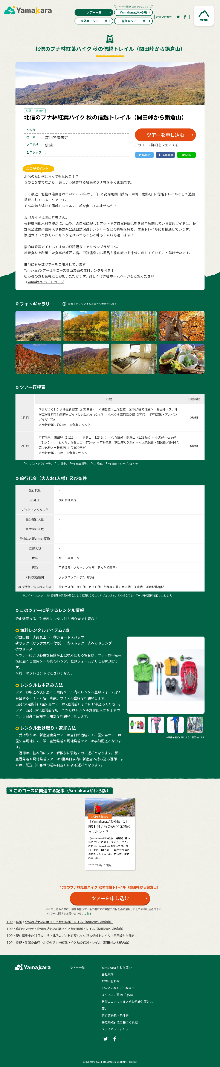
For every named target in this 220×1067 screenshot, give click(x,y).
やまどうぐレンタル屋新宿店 (58, 409)
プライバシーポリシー (117, 1029)
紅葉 (28, 110)
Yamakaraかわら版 (133, 11)
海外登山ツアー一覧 (96, 21)
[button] (204, 16)
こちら (88, 913)
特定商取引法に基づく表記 (120, 1022)
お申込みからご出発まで (118, 988)
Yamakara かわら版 (115, 967)
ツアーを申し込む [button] (165, 134)
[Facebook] (185, 17)
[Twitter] (178, 17)
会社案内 (108, 974)
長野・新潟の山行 (28, 942)
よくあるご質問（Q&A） (118, 995)
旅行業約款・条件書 (115, 1015)
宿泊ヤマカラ (25, 929)
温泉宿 (40, 110)
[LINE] (186, 155)
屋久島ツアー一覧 (136, 21)
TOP (9, 922)
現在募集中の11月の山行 (32, 935)
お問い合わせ (164, 16)
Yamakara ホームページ (46, 281)
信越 (19, 922)
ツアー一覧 (99, 12)
